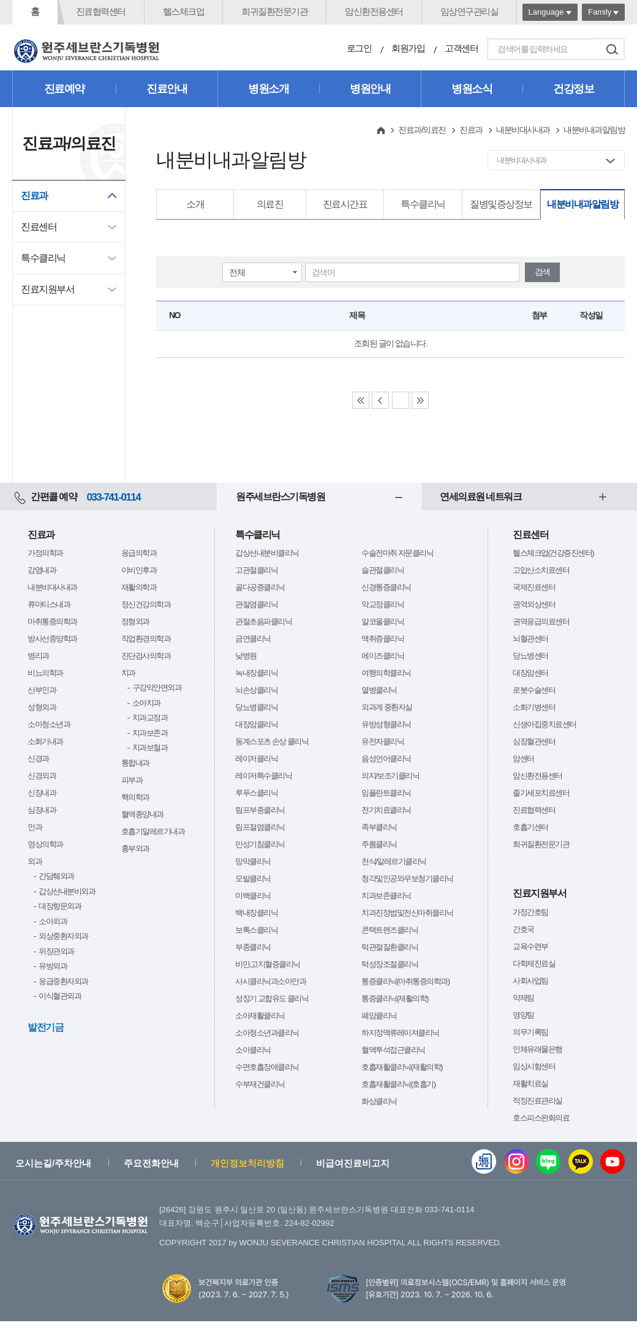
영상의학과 (45, 844)
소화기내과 (45, 741)
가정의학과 (45, 552)
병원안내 (370, 89)
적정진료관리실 (537, 1100)
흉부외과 (135, 848)
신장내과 (42, 792)
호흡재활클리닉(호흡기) (398, 1084)
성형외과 (42, 707)
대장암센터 (530, 672)
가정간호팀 (530, 912)
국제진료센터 (534, 587)
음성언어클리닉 (386, 758)
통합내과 (135, 762)
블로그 (548, 1161)
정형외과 (135, 621)
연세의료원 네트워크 (480, 496)
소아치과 (146, 702)
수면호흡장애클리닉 (267, 1067)
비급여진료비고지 (353, 1163)
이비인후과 (139, 570)
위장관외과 (56, 951)
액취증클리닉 (382, 638)
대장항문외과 (60, 906)
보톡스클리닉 (256, 929)
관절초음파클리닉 (263, 621)
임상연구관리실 (469, 11)
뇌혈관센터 (530, 638)
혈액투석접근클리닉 (393, 1049)
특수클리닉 (43, 258)
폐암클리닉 (379, 1015)
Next (400, 400)
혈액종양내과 (142, 814)
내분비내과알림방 (582, 204)
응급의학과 (139, 552)
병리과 (38, 655)
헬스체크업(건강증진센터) (553, 552)
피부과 (132, 780)
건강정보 (573, 89)
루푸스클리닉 (256, 792)
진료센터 (38, 227)
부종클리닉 (253, 947)
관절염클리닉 (256, 604)
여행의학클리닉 (386, 672)
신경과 (38, 758)
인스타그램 (516, 1161)
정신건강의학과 (146, 604)
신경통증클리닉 (386, 587)
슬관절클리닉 (382, 570)
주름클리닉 (379, 844)
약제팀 (523, 997)
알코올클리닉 (382, 621)
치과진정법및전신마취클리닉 (407, 912)
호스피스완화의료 (541, 1117)
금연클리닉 (253, 638)
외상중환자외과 (63, 936)
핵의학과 (135, 797)
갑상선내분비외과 (67, 891)
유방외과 (53, 966)
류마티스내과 (49, 604)
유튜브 (612, 1161)
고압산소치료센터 (541, 570)
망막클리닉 (253, 861)
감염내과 (42, 570)
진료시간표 (345, 204)
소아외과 (53, 921)
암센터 (523, 758)
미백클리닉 (253, 895)
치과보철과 (150, 747)
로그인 (359, 48)
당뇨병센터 (530, 655)
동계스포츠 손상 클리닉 (271, 741)
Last (420, 400)
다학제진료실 (534, 963)
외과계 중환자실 (386, 707)
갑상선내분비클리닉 (267, 552)
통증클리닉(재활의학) (394, 998)
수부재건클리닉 (260, 1084)
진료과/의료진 (421, 130)
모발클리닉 (253, 878)
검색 (612, 49)
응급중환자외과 (63, 981)
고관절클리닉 (256, 570)
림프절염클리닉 (260, 827)
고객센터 (461, 48)
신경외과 (42, 775)
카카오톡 (580, 1161)
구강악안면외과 (157, 687)
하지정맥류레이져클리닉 (400, 1032)
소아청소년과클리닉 (267, 1032)
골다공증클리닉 (260, 587)
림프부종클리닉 (260, 810)
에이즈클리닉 (382, 655)
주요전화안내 (151, 1163)
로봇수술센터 (534, 690)
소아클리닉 (253, 1049)
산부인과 (42, 690)
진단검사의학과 (146, 655)
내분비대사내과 (523, 130)
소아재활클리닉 (260, 1015)
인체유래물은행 (537, 1049)
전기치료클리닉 (386, 810)
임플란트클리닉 (386, 792)
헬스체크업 (184, 11)
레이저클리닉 (256, 758)
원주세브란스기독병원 (280, 496)
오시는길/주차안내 (53, 1163)
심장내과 (42, 810)
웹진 (484, 1161)
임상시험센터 (534, 1066)
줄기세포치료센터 (541, 792)
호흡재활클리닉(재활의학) (401, 1067)
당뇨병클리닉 (256, 707)
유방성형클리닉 (386, 724)
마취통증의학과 (52, 621)
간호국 (523, 929)
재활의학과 (139, 587)
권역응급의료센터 (541, 621)
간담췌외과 (56, 876)
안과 (35, 827)
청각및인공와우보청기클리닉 (407, 878)
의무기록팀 (530, 1032)
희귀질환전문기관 (274, 11)
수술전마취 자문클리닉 (397, 552)
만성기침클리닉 (260, 844)
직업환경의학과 (146, 638)
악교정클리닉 (382, 604)
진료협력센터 (101, 11)
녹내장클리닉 (256, 672)
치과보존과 (150, 732)
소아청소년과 (49, 724)
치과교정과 (150, 717)
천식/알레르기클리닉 (393, 861)
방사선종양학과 (52, 638)
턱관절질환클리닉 (389, 947)
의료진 (270, 204)
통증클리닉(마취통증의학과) (405, 981)
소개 (195, 204)
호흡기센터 (530, 827)
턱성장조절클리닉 (389, 964)
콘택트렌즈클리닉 (389, 929)
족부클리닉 (379, 827)
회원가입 (407, 48)
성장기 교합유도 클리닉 (271, 998)
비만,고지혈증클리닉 (267, 964)
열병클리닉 (379, 690)
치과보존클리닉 (386, 895)
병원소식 (471, 89)
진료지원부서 (47, 289)
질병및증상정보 (501, 204)
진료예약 (64, 89)
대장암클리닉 (256, 724)
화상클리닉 (379, 1101)
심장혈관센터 (534, 741)
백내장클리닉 (256, 912)
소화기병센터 (534, 707)
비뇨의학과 (45, 672)
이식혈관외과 (60, 996)
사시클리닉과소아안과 (270, 981)
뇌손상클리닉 (256, 690)
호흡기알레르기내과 (153, 831)
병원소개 (268, 89)
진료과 (34, 195)
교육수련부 (530, 946)
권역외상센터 (534, 604)
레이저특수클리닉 (263, 775)
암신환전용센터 (374, 11)
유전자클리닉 (382, 741)
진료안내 (166, 89)
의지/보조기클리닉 (390, 775)
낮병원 (246, 655)
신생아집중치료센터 (544, 724)
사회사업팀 (530, 980)
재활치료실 (530, 1083)
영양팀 (523, 1015)
